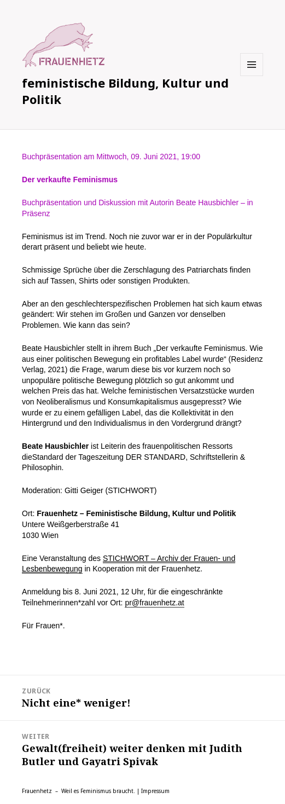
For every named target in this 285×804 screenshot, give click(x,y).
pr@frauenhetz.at (154, 602)
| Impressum (153, 791)
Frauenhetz (37, 791)
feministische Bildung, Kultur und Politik (125, 90)
